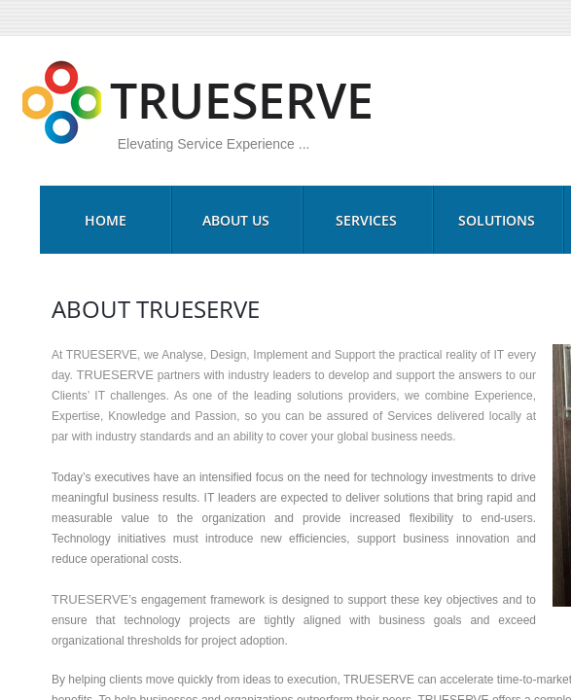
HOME (105, 220)
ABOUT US (235, 220)
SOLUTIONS (496, 220)
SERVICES (366, 220)
